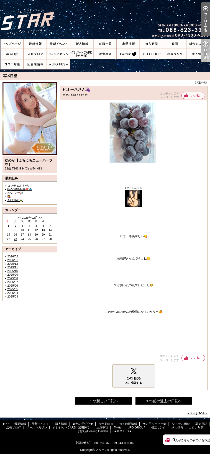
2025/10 (12, 271)
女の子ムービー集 (174, 44)
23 (15, 239)
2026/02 (12, 256)
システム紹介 (198, 44)
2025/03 (12, 296)
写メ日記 (12, 54)
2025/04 (12, 293)
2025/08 (12, 278)
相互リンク (174, 54)
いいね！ (196, 95)
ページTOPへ (199, 413)
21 (50, 234)
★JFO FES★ (58, 64)
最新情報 (35, 44)
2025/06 (12, 285)
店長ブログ (35, 54)
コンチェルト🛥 (18, 185)
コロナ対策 (12, 64)
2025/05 (12, 289)
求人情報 (198, 54)
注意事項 (105, 54)
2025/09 (12, 274)
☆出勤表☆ (128, 44)
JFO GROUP (151, 54)
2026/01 (12, 260)
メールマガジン (58, 54)
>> (40, 217)
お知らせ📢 (15, 193)
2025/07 (12, 282)
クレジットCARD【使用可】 (81, 54)
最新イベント (58, 44)
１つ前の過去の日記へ (164, 401)
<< (19, 217)
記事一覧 (201, 83)
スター (100, 449)
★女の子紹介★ (105, 44)
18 (29, 234)
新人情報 (81, 44)
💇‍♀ (9, 196)
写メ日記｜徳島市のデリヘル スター (105, 19)
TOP (12, 44)
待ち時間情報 (151, 44)
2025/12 (12, 263)
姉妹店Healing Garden (35, 64)
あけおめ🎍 (15, 200)
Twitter (128, 54)
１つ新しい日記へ (103, 401)
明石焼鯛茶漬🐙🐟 (19, 189)
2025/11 (12, 267)
